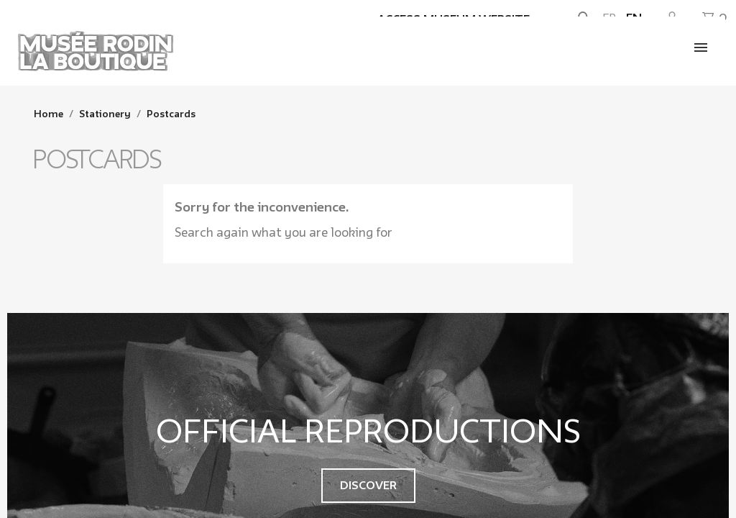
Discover (368, 485)
